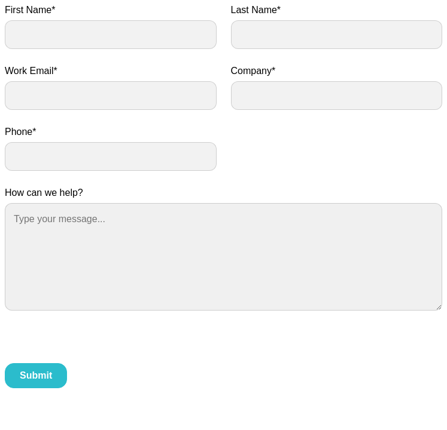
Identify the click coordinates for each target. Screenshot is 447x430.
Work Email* (31, 71)
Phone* (21, 132)
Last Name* (256, 10)
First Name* (30, 10)
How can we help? (44, 193)
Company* (253, 71)
